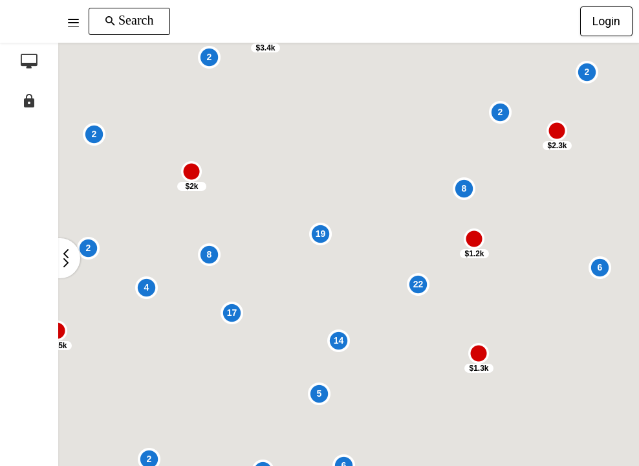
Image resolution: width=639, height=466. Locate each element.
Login (606, 21)
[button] (73, 21)
